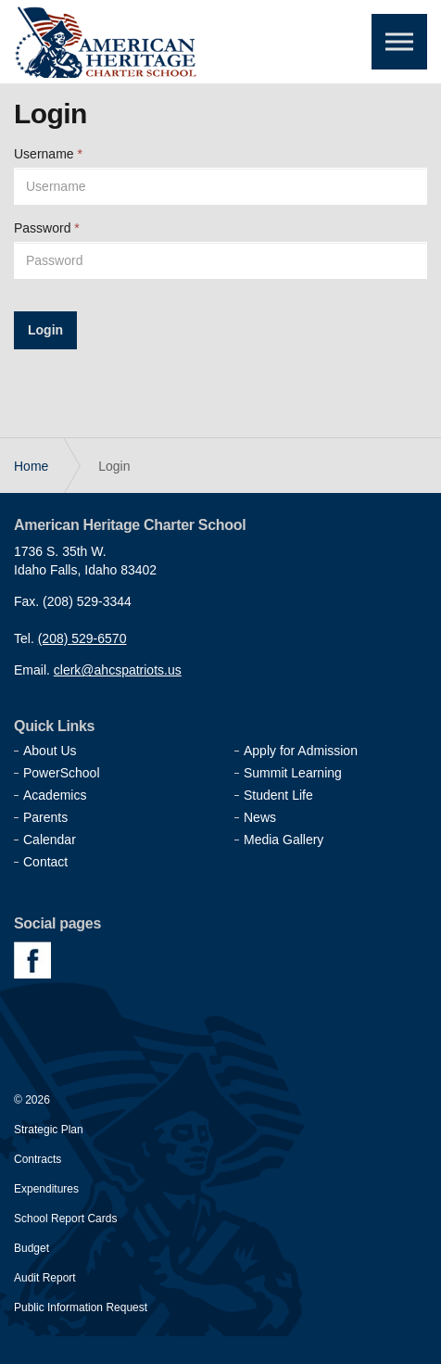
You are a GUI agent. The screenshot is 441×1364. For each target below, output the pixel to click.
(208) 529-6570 (82, 638)
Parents (45, 817)
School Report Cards (65, 1218)
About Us (50, 750)
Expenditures (46, 1188)
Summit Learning (293, 772)
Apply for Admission (301, 750)
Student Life (278, 795)
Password (47, 228)
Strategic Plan (48, 1129)
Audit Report (45, 1277)
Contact (45, 861)
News (260, 817)
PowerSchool (61, 772)
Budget (31, 1248)
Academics (54, 795)
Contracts (37, 1159)
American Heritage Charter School (106, 41)
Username (48, 153)
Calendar (49, 839)
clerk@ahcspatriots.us (118, 670)
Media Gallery (283, 839)
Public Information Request (80, 1307)
